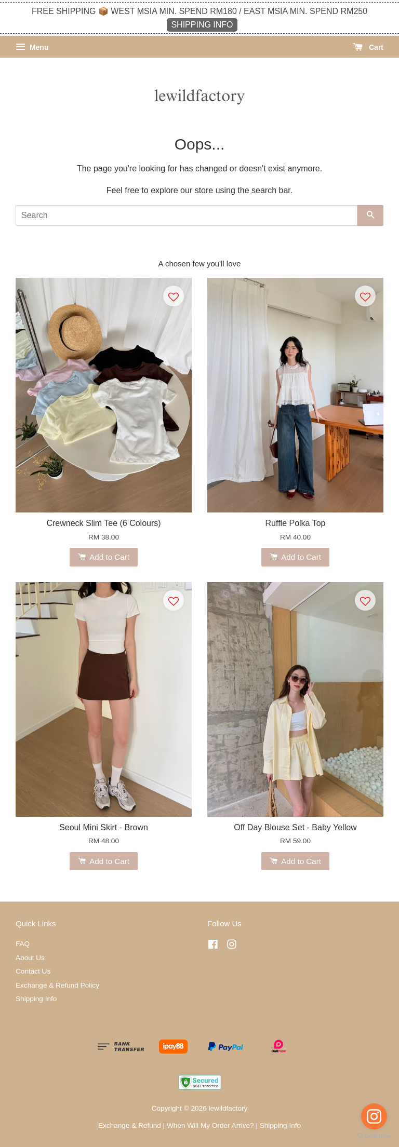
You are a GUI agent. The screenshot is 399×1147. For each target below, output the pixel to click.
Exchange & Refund (129, 1125)
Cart (368, 47)
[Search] (186, 215)
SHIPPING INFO (202, 24)
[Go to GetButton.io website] (374, 1136)
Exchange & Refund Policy (57, 985)
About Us (30, 958)
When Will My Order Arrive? (210, 1125)
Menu (32, 47)
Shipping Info (36, 999)
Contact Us (33, 971)
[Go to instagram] (374, 1116)
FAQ (23, 944)
